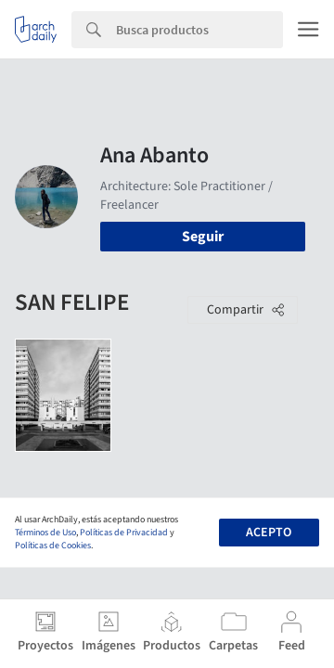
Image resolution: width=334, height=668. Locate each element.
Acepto (268, 532)
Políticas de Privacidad (124, 532)
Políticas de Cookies (53, 545)
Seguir (203, 236)
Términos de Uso (45, 532)
